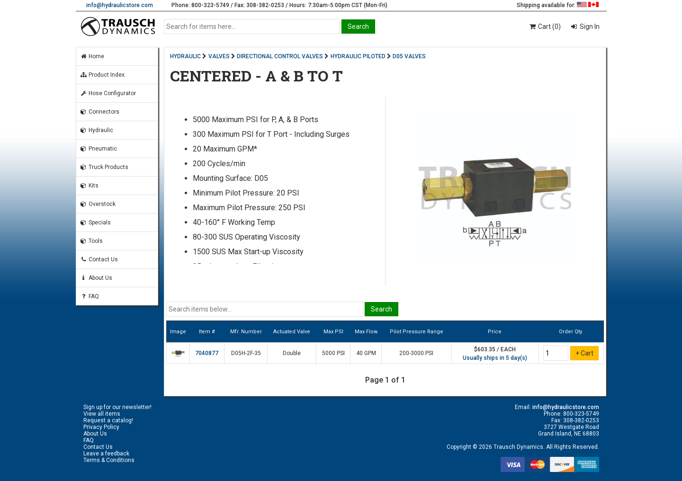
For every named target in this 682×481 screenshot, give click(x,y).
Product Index (102, 74)
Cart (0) (544, 26)
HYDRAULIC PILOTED (358, 56)
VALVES (219, 56)
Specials (95, 222)
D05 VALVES (409, 56)
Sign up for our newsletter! (117, 407)
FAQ (89, 296)
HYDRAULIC (185, 56)
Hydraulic (96, 130)
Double (292, 353)
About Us (96, 278)
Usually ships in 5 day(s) (495, 358)
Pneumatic (98, 148)
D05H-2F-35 (246, 353)
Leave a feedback (106, 453)
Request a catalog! (108, 420)
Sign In (589, 26)
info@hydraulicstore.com (119, 5)
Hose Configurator (108, 93)
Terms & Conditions (109, 460)
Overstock (98, 204)
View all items (101, 413)
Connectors (99, 111)
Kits (89, 185)
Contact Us (99, 259)
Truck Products (104, 167)
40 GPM (366, 353)
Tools (91, 241)
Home (92, 56)
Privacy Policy (101, 427)
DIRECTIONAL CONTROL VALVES (280, 56)
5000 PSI (333, 353)
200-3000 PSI (416, 353)
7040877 (206, 353)
